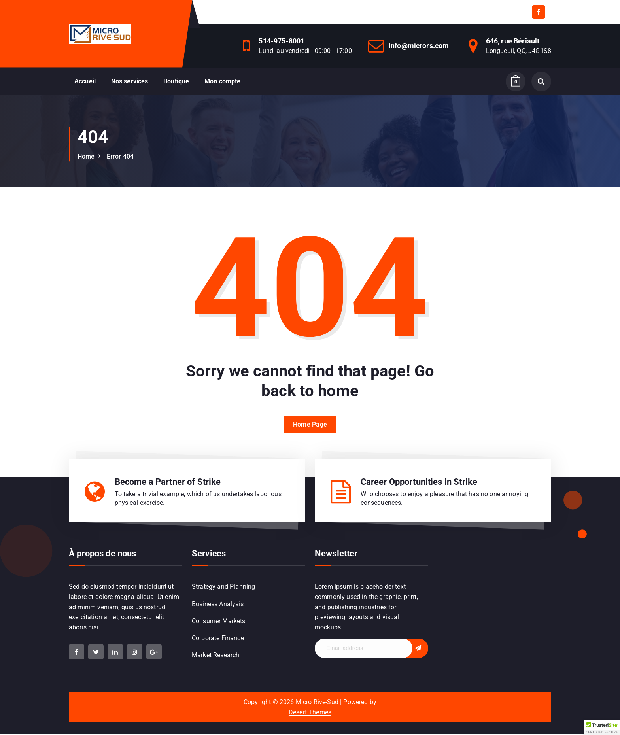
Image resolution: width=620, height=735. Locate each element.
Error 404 (120, 156)
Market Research (215, 656)
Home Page (310, 432)
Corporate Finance (218, 639)
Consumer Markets (219, 621)
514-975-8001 (281, 41)
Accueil (85, 81)
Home (86, 156)
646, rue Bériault (513, 41)
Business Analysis (218, 604)
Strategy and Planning (223, 587)
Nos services (129, 81)
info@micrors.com (419, 46)
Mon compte (222, 81)
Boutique (176, 81)
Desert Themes (310, 713)
